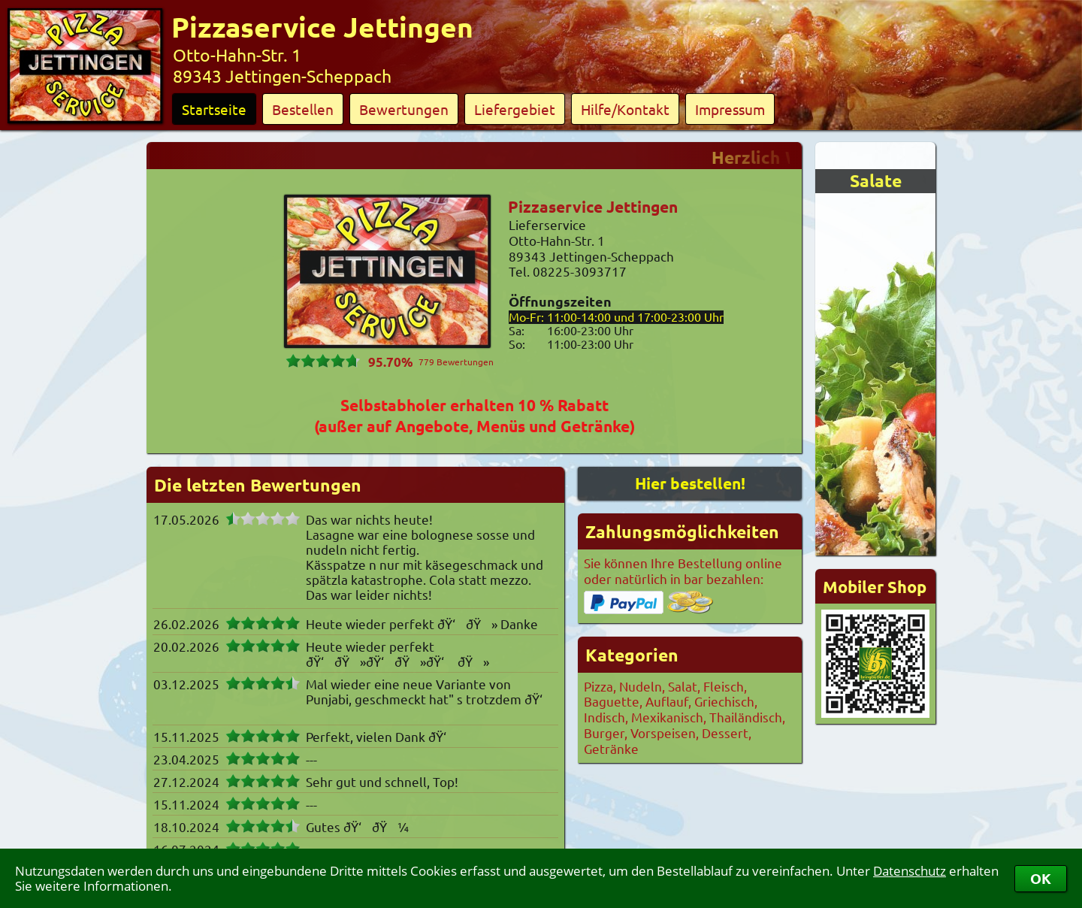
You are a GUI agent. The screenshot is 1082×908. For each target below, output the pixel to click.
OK (1040, 878)
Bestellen (303, 109)
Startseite (214, 109)
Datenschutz (909, 870)
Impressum (730, 109)
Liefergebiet (514, 109)
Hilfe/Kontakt (625, 109)
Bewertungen (404, 109)
